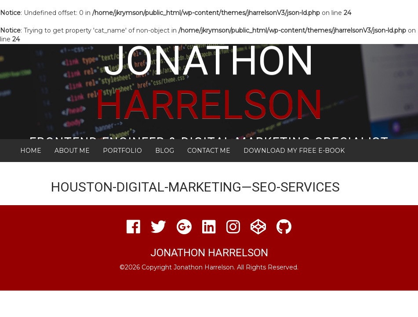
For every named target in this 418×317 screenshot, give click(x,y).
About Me (72, 151)
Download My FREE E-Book (294, 151)
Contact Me (208, 151)
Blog (164, 151)
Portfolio (122, 151)
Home (30, 151)
